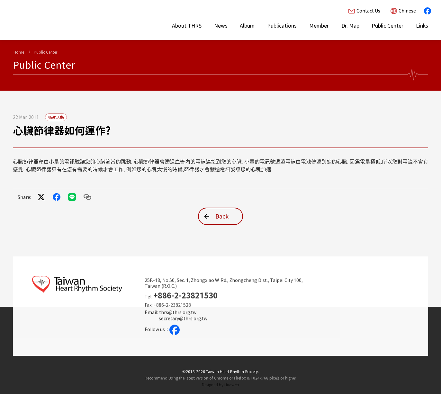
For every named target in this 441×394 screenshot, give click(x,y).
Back (222, 216)
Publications (282, 25)
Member (319, 25)
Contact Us (368, 11)
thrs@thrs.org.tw (177, 318)
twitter (41, 197)
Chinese (407, 11)
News (221, 25)
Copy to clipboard (87, 197)
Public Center (387, 25)
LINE (72, 197)
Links (422, 25)
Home (19, 52)
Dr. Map (350, 25)
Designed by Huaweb (220, 385)
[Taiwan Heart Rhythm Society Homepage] (69, 20)
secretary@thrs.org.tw (183, 324)
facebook (427, 10)
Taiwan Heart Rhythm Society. (232, 371)
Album (247, 25)
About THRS (187, 25)
